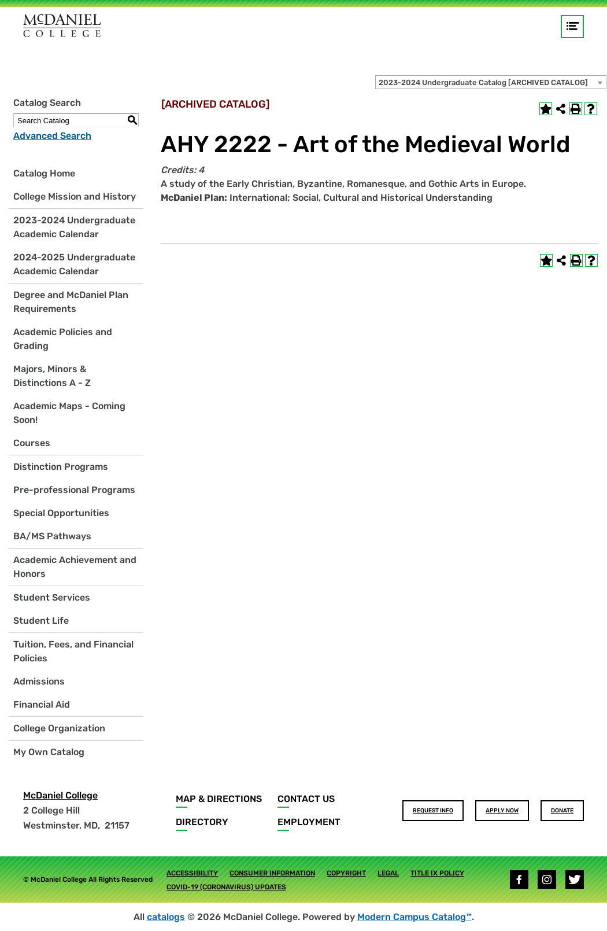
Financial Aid (41, 704)
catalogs (166, 916)
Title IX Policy (437, 873)
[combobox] (490, 82)
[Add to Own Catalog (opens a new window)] (545, 108)
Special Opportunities (61, 512)
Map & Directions (219, 798)
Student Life (41, 620)
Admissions (39, 681)
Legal (388, 873)
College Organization (59, 728)
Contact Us (306, 798)
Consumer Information (272, 873)
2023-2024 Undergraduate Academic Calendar (74, 227)
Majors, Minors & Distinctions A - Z (52, 375)
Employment (308, 821)
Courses (31, 442)
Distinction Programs (60, 466)
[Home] (62, 25)
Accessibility (192, 873)
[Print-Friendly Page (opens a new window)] (575, 108)
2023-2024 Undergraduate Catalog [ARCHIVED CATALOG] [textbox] (483, 82)
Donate (562, 810)
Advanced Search (52, 135)
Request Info (433, 810)
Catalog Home (44, 173)
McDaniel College (60, 795)
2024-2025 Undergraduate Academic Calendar (74, 264)
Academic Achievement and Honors (74, 566)
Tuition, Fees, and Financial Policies (73, 651)
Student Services (51, 597)
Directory (202, 821)
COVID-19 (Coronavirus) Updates (226, 887)
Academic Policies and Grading (62, 338)
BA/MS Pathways (52, 536)
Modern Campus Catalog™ (414, 916)
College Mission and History (74, 196)
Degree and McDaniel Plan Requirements (70, 301)
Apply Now (502, 810)
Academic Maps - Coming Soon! (69, 412)
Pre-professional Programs (74, 489)
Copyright (346, 873)
